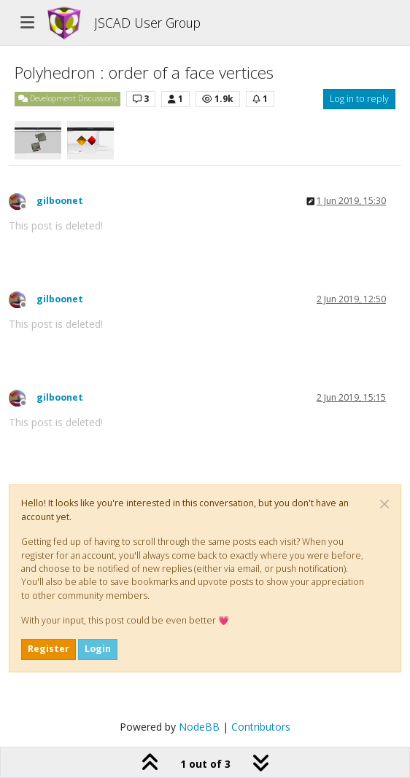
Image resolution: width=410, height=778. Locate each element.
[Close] (384, 504)
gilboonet (59, 200)
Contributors (260, 727)
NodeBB (199, 727)
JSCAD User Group (147, 22)
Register (48, 649)
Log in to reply (359, 99)
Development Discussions (67, 98)
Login (98, 649)
